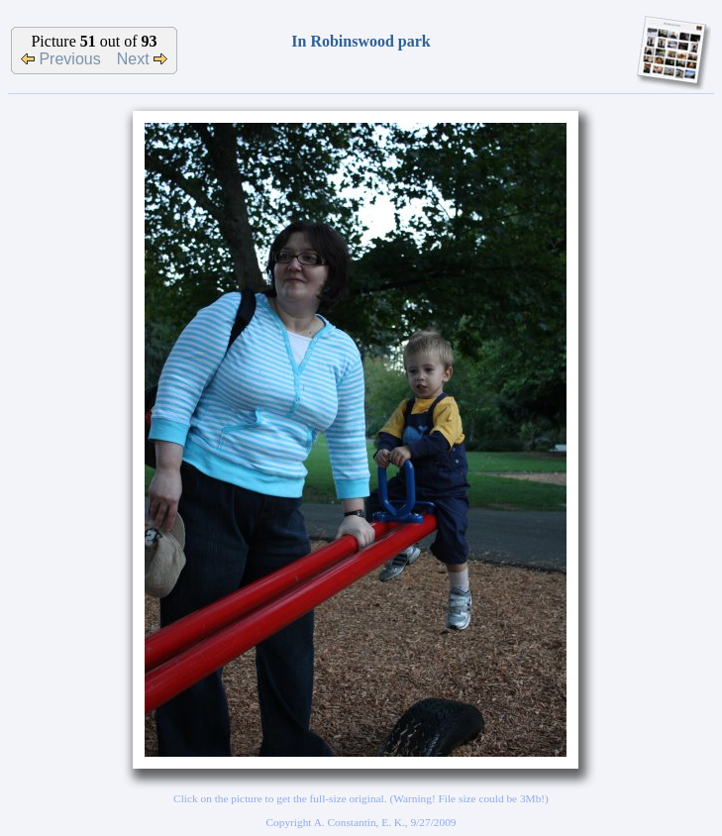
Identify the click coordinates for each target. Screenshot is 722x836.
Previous (61, 59)
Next (142, 59)
